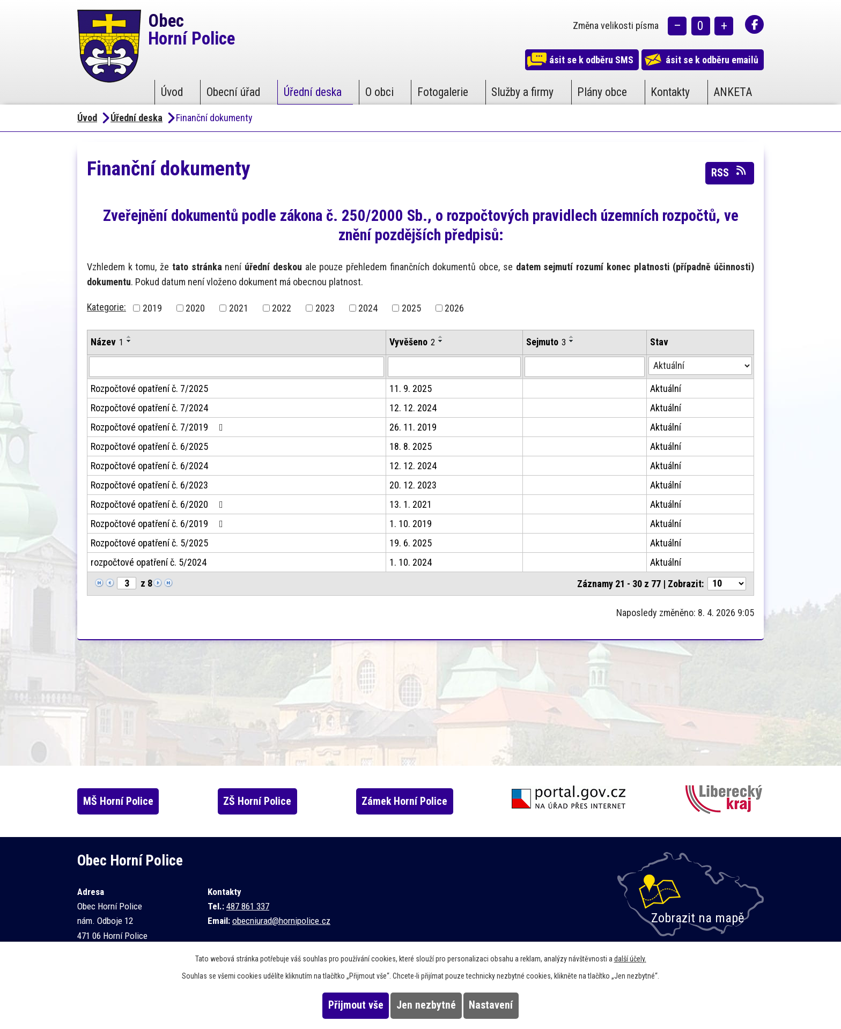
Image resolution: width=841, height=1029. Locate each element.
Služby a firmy (522, 92)
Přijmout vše (335, 1005)
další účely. (630, 958)
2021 (238, 308)
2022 (281, 308)
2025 (411, 308)
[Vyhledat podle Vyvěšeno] (454, 367)
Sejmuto (546, 341)
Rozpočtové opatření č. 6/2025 (149, 446)
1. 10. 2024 (410, 562)
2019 (152, 308)
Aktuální (665, 388)
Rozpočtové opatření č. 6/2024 (149, 465)
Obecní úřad (233, 92)
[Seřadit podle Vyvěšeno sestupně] (441, 341)
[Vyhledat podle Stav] (700, 366)
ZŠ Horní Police (273, 801)
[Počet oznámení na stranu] (726, 583)
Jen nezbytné (426, 1005)
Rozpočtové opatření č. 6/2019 (159, 523)
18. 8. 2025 (410, 446)
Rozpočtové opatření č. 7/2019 (159, 427)
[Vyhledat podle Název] (236, 367)
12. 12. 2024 (413, 407)
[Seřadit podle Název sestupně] (129, 341)
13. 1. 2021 (410, 504)
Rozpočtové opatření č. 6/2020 (159, 504)
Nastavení (511, 1005)
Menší (677, 27)
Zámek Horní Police (425, 801)
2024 (368, 308)
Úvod (172, 92)
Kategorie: (106, 307)
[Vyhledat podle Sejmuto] (585, 367)
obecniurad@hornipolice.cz (281, 920)
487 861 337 (247, 906)
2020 (195, 308)
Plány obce (602, 92)
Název (107, 341)
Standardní (700, 27)
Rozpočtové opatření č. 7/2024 (149, 407)
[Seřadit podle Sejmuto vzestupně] (572, 337)
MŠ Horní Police (128, 801)
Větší (723, 27)
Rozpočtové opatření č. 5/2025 (149, 543)
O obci (379, 92)
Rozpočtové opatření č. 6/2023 (149, 485)
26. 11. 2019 (413, 427)
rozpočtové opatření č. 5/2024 (148, 562)
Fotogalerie (442, 92)
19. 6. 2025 (410, 543)
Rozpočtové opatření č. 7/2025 (149, 388)
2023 (325, 308)
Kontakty (670, 92)
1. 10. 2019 (410, 523)
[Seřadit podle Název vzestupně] (129, 337)
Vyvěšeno (412, 341)
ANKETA (732, 92)
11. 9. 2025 (410, 388)
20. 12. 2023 (413, 485)
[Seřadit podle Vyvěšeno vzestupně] (441, 337)
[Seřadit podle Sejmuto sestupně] (572, 341)
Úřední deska (313, 92)
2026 (454, 308)
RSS (729, 172)
